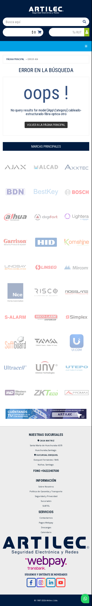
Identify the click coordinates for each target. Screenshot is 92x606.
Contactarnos (46, 517)
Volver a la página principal (46, 124)
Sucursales (46, 501)
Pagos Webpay (46, 522)
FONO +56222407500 (46, 471)
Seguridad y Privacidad (46, 496)
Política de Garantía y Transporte (46, 491)
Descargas (46, 527)
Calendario (46, 532)
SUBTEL (46, 505)
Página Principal (15, 59)
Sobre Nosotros (46, 486)
